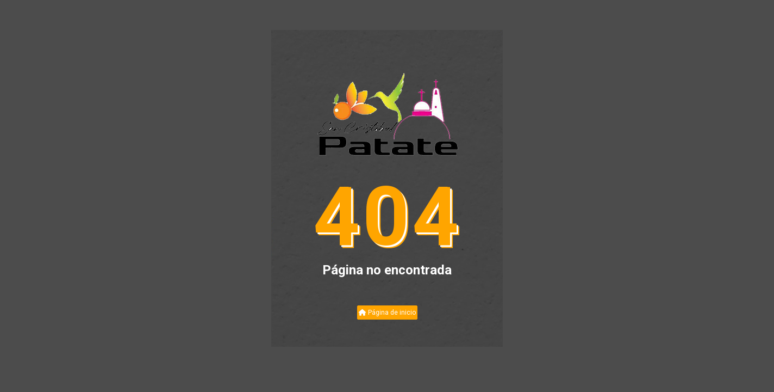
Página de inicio (387, 312)
